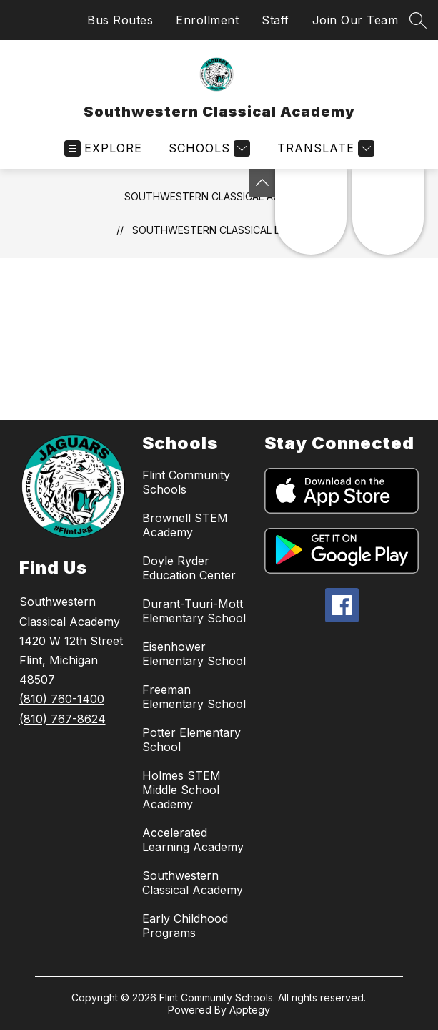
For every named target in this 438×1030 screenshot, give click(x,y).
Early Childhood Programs (185, 925)
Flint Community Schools (186, 482)
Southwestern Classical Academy (219, 196)
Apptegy (249, 1010)
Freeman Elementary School (194, 696)
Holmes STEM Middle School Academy (181, 789)
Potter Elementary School (191, 739)
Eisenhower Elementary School (194, 653)
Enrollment (207, 20)
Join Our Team (355, 20)
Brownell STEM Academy (185, 525)
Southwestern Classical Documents (235, 230)
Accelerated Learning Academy (193, 839)
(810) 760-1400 (61, 699)
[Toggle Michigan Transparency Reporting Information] (262, 183)
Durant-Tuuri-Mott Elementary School (194, 611)
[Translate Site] (324, 148)
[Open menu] (103, 148)
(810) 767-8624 (62, 719)
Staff (275, 20)
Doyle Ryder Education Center (189, 568)
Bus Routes (120, 20)
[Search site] (418, 20)
